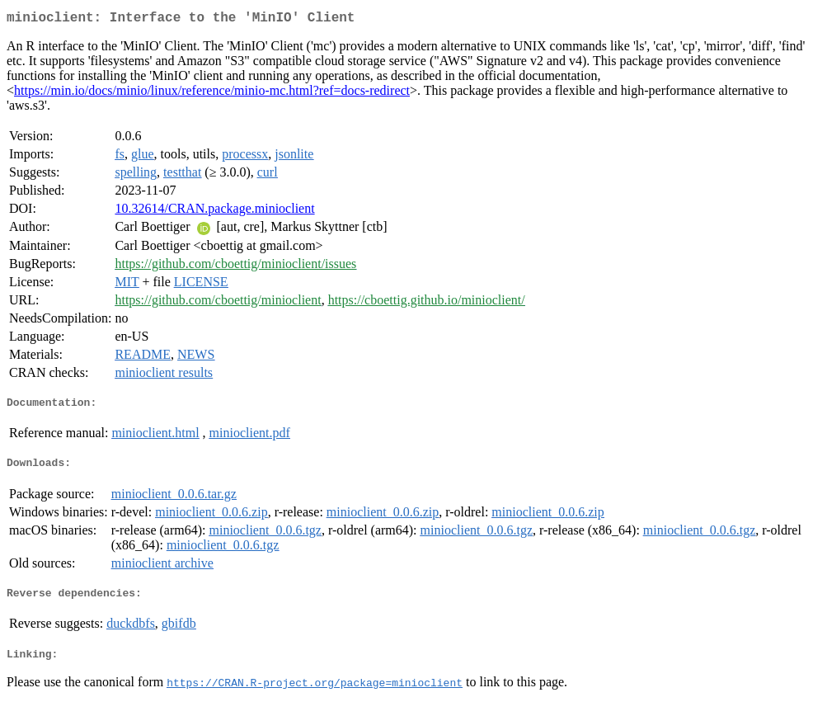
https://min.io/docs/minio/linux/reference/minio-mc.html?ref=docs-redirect (212, 94)
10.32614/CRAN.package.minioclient (214, 212)
